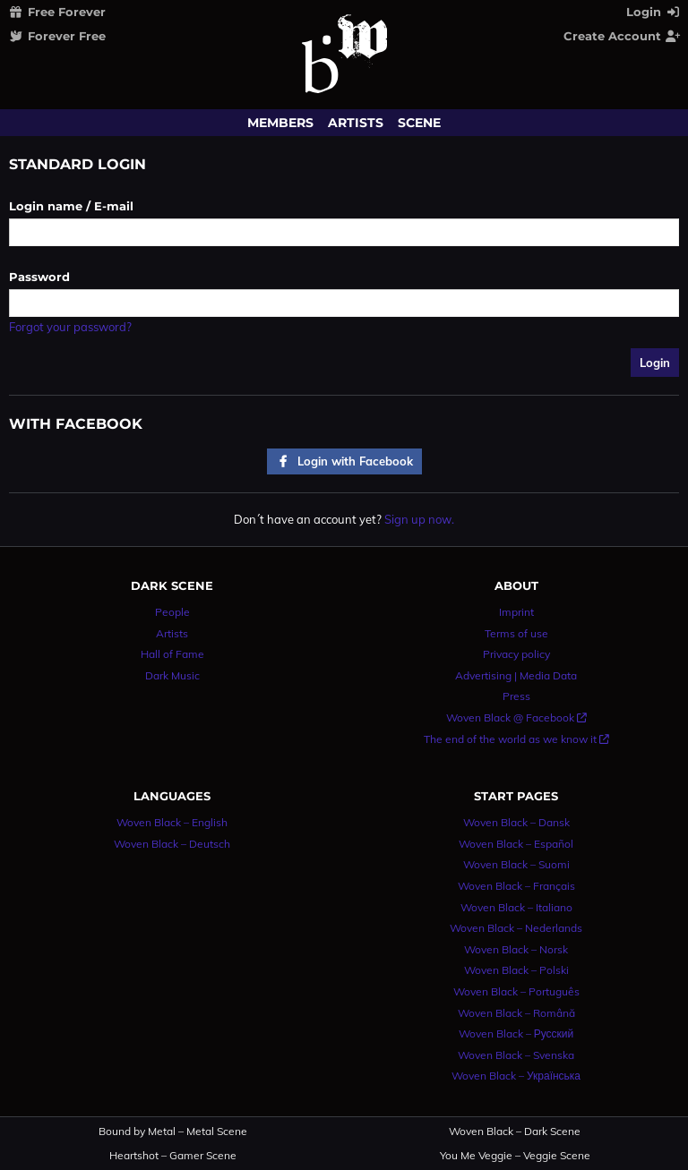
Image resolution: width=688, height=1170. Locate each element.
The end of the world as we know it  (516, 739)
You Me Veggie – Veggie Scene (515, 1155)
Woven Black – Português (516, 991)
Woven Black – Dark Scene (514, 1131)
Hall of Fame (172, 654)
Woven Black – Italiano (516, 907)
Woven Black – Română (516, 1013)
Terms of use (516, 633)
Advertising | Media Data (516, 675)
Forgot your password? (70, 327)
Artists (355, 123)
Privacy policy (516, 654)
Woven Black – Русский (516, 1033)
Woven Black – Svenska (516, 1055)
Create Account (622, 36)
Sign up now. (419, 519)
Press (516, 696)
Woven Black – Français (516, 885)
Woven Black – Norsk (516, 949)
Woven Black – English (172, 822)
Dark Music (172, 675)
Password (39, 276)
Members (280, 123)
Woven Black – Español (516, 843)
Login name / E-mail (71, 206)
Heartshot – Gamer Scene (172, 1155)
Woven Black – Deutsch (172, 843)
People (172, 612)
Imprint (516, 612)
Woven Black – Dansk (516, 822)
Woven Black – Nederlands (516, 928)
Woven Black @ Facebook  (516, 717)
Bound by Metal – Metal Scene (173, 1131)
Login (654, 11)
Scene (419, 123)
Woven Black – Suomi (516, 864)
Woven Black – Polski (516, 970)
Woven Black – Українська (516, 1075)
